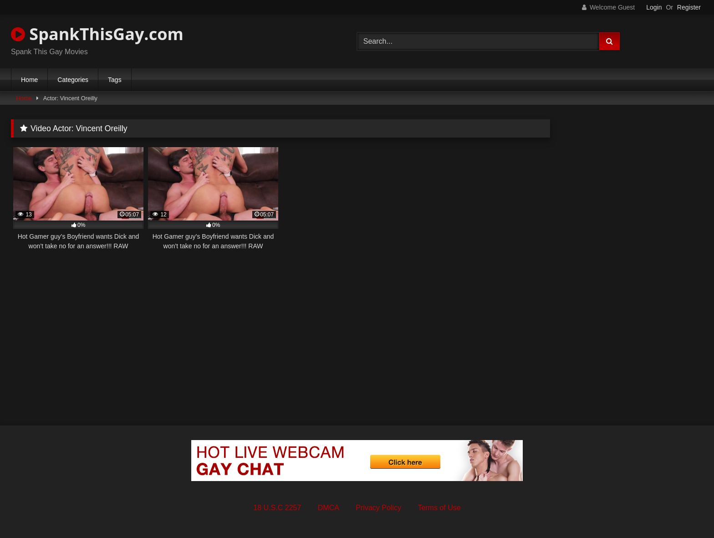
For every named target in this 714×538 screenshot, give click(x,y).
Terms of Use (439, 508)
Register (689, 7)
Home (29, 79)
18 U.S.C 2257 (277, 508)
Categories (72, 79)
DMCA (328, 508)
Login (654, 7)
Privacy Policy (378, 508)
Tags (115, 79)
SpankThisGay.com (97, 34)
